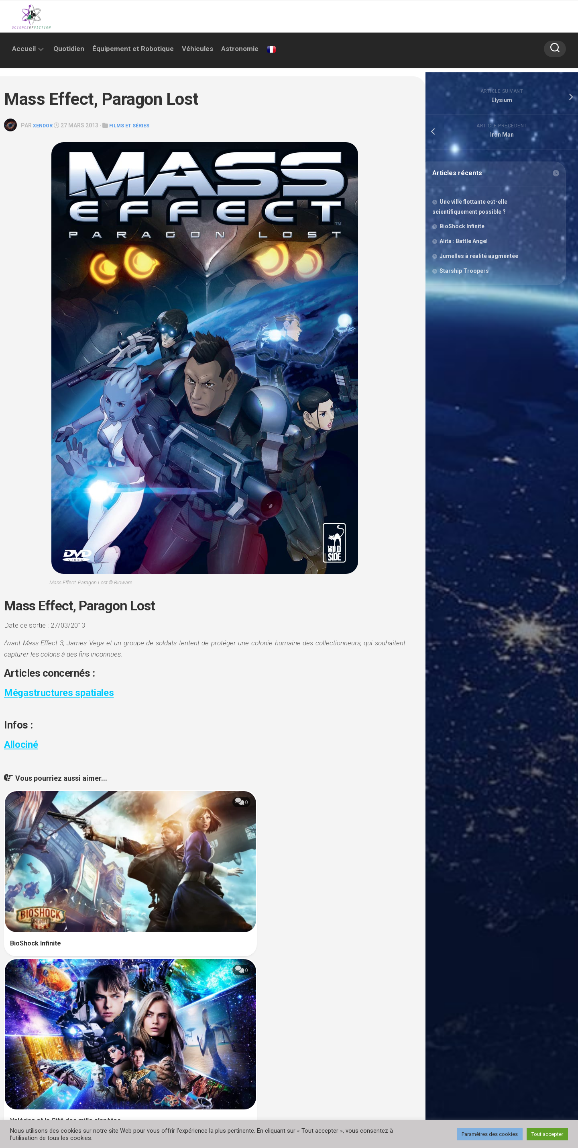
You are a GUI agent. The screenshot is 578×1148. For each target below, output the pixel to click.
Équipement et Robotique (133, 49)
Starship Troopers (465, 272)
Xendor (44, 125)
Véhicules (197, 49)
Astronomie (239, 49)
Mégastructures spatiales (63, 692)
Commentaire (32, 939)
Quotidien (68, 49)
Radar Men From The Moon (319, 881)
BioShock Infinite (35, 876)
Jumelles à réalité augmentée (480, 257)
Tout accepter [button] (547, 1134)
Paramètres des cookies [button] (490, 1134)
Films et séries (134, 125)
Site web (23, 1022)
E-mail (223, 993)
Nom (20, 993)
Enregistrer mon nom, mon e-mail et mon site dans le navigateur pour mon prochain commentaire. (153, 1051)
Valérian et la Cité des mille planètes (199, 881)
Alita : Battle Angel (465, 242)
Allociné (22, 744)
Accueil (24, 49)
